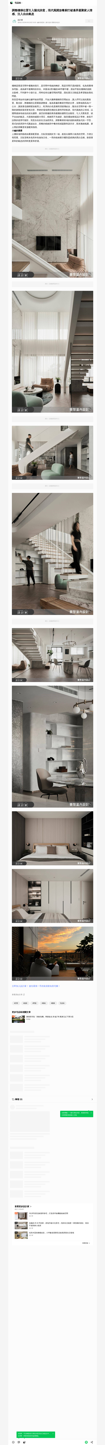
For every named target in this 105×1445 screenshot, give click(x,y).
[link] (19, 1442)
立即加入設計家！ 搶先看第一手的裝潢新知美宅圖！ (36, 986)
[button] (13, 1442)
